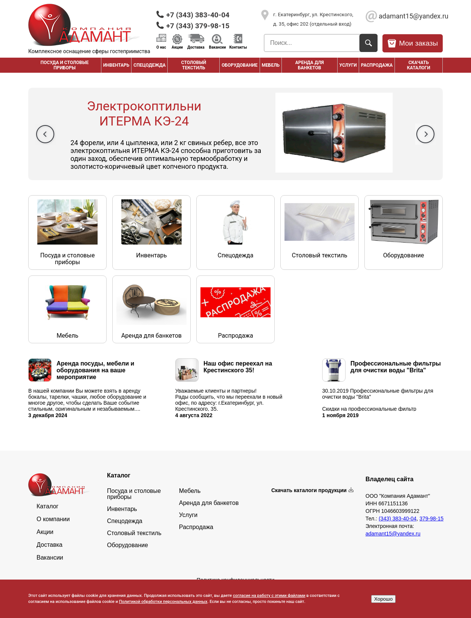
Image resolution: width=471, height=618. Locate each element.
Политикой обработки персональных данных (163, 601)
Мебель (271, 65)
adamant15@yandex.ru (411, 16)
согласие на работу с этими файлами (269, 595)
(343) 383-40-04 (397, 519)
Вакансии (217, 47)
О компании (53, 519)
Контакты (238, 47)
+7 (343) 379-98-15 (197, 25)
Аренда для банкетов (309, 65)
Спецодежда (149, 65)
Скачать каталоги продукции (309, 490)
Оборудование (239, 65)
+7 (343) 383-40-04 (197, 15)
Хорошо (383, 599)
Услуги (348, 65)
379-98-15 (431, 519)
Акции (177, 47)
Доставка (195, 47)
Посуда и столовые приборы (64, 65)
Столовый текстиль (193, 65)
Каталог (47, 506)
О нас (161, 47)
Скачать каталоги (418, 65)
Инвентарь (116, 65)
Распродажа (196, 527)
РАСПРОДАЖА (377, 65)
